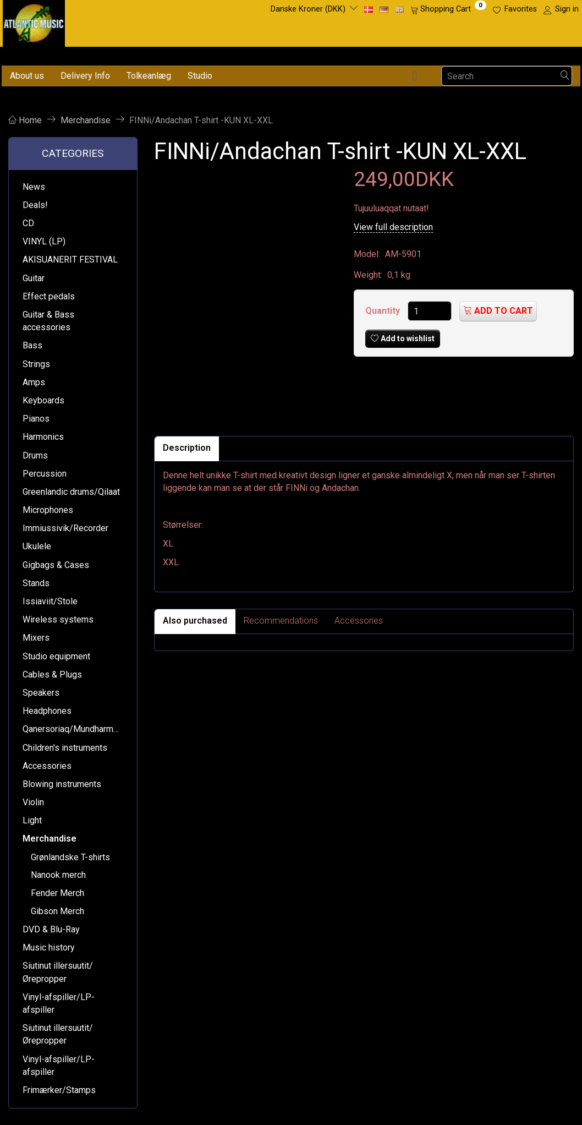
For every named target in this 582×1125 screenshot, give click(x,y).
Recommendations (281, 620)
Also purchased (195, 620)
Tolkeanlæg (149, 75)
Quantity (383, 310)
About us (27, 75)
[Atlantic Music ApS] (34, 21)
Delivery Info (85, 75)
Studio (200, 75)
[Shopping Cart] (448, 9)
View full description (393, 227)
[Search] (565, 76)
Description (187, 448)
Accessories (358, 620)
